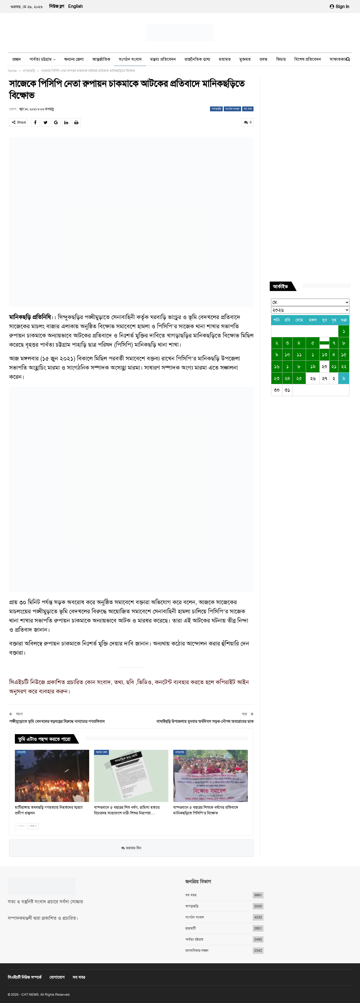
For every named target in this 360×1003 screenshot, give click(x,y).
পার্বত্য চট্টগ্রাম (40, 59)
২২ (343, 366)
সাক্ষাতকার (338, 59)
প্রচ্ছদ (16, 59)
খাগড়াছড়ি (216, 109)
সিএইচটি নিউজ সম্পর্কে (24, 977)
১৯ (312, 366)
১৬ (276, 366)
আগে (21, 826)
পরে (33, 826)
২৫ (299, 378)
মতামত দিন (131, 847)
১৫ (343, 354)
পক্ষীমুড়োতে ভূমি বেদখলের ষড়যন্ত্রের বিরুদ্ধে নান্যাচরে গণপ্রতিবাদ (57, 721)
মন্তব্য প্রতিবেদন (163, 59)
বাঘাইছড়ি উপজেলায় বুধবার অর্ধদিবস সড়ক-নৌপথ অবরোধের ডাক (205, 721)
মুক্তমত (245, 59)
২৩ (276, 378)
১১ (299, 354)
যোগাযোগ (57, 977)
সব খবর (248, 109)
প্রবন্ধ (263, 59)
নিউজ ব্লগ (56, 6)
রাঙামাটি (190, 928)
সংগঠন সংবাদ (130, 59)
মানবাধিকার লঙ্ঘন (196, 950)
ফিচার (281, 59)
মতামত (225, 59)
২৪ (287, 378)
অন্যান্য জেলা (74, 59)
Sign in (339, 6)
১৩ (324, 354)
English (75, 6)
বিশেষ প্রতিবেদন (307, 59)
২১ (333, 366)
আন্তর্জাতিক (101, 59)
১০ (287, 354)
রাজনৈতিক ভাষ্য (197, 59)
